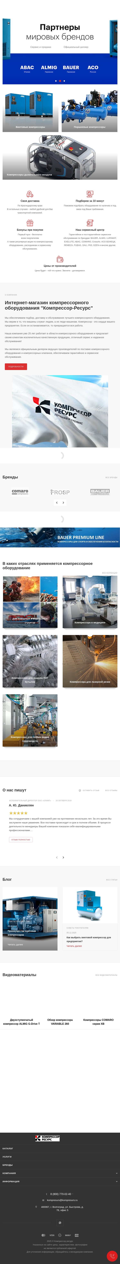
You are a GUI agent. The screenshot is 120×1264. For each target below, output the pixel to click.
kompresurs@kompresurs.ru (62, 1200)
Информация (11, 1181)
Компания (9, 1173)
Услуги (7, 1157)
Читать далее (74, 946)
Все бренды (111, 477)
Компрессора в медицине (90, 622)
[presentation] (57, 502)
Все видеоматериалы (106, 975)
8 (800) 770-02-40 (60, 1194)
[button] (56, 81)
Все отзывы (111, 790)
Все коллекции (109, 573)
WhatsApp (60, 1222)
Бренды (8, 1165)
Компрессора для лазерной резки (90, 681)
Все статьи (111, 880)
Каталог (8, 1148)
